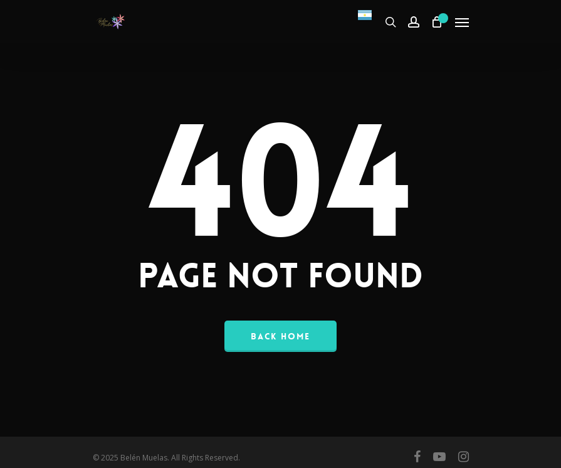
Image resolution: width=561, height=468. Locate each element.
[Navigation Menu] (462, 22)
